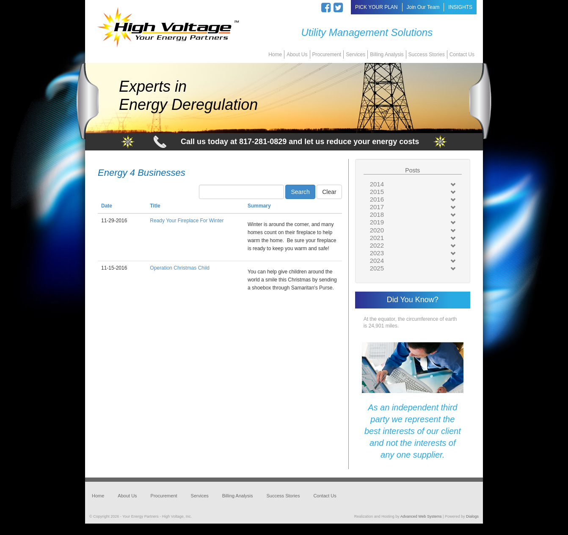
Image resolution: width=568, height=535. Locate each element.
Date (106, 206)
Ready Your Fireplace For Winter (186, 221)
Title (155, 206)
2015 (377, 191)
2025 (377, 268)
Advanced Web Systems (421, 516)
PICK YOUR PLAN (376, 7)
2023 (377, 253)
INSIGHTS (460, 7)
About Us (297, 54)
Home (275, 54)
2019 (377, 222)
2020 (377, 230)
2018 (377, 214)
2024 (377, 260)
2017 (377, 206)
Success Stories (426, 54)
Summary (259, 206)
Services (355, 54)
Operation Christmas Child (180, 268)
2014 (377, 184)
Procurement (327, 54)
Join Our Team (423, 7)
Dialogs (472, 516)
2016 (377, 199)
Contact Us (461, 54)
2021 (377, 237)
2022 (377, 245)
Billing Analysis (386, 54)
